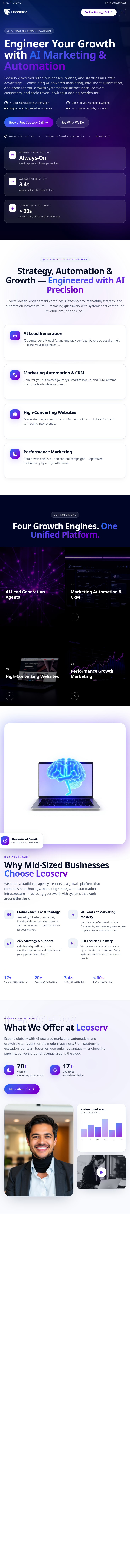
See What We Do (72, 122)
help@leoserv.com (116, 2)
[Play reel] (101, 1172)
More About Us (22, 1089)
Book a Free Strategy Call (28, 122)
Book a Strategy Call (99, 12)
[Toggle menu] (122, 12)
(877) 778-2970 (12, 2)
